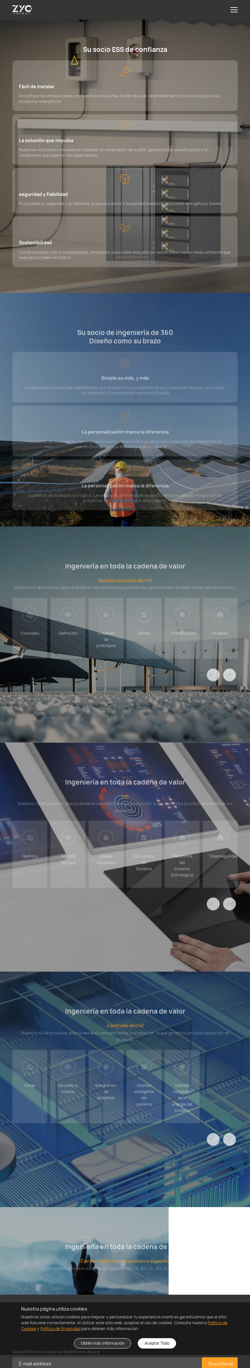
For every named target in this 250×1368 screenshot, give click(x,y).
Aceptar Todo (157, 1343)
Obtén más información (102, 1343)
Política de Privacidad (60, 1328)
